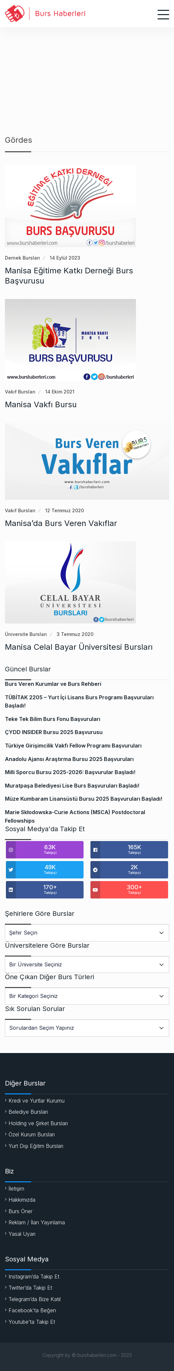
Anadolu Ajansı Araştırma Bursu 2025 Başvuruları (69, 759)
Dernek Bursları (22, 258)
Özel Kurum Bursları (32, 1134)
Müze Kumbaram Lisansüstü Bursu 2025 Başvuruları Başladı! (83, 798)
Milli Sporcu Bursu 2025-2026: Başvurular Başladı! (70, 772)
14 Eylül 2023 (65, 258)
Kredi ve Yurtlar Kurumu (37, 1100)
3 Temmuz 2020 (75, 634)
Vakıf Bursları (20, 391)
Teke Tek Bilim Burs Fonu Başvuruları (52, 719)
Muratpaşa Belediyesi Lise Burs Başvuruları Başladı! (72, 785)
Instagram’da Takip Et (34, 1276)
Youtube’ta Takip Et (32, 1321)
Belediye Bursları (28, 1111)
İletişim (16, 1188)
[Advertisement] (87, 76)
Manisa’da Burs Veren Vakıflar (61, 523)
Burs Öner (20, 1211)
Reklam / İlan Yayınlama (37, 1222)
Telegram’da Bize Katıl (35, 1299)
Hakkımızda (22, 1199)
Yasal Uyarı (22, 1234)
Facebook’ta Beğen (32, 1310)
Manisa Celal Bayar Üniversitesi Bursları (79, 647)
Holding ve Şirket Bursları (38, 1123)
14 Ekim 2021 (59, 391)
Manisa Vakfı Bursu (41, 404)
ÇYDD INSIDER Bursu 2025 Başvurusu (54, 732)
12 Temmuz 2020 (64, 510)
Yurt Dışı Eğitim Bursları (36, 1146)
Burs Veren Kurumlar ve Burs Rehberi (53, 684)
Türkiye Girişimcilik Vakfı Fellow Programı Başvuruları (73, 745)
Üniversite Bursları (26, 634)
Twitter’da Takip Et (30, 1287)
